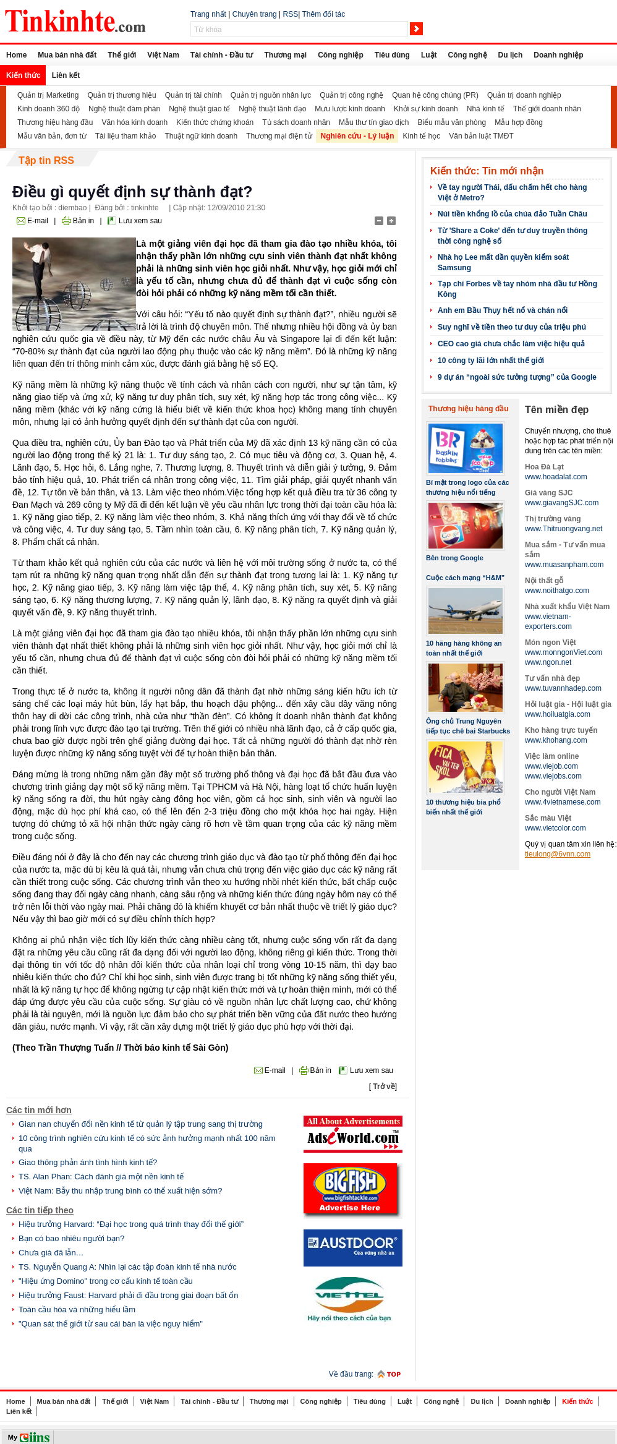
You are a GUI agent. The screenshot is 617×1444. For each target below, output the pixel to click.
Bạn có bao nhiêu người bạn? (71, 1238)
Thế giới (122, 55)
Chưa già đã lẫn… (51, 1252)
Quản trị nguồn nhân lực (271, 95)
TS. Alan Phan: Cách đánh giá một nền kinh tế (101, 1176)
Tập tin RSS (46, 160)
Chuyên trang (254, 14)
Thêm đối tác (323, 14)
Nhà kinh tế (485, 109)
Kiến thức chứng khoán (214, 122)
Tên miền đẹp (557, 409)
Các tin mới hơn (39, 1110)
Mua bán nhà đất (67, 55)
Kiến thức (23, 75)
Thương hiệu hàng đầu (55, 122)
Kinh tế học (422, 136)
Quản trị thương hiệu (121, 95)
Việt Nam (163, 55)
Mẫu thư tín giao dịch (374, 122)
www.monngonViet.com (563, 652)
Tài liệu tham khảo (125, 136)
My (12, 1437)
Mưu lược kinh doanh (350, 109)
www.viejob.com (551, 766)
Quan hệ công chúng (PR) (435, 95)
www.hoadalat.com (556, 476)
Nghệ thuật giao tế (199, 109)
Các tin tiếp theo (40, 1210)
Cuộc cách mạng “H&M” (465, 577)
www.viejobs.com (553, 776)
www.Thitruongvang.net (563, 528)
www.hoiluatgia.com (557, 714)
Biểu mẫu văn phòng (451, 122)
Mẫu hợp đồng (519, 122)
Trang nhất (208, 14)
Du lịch (510, 55)
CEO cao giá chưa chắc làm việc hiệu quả (511, 344)
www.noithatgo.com (557, 590)
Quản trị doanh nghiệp (524, 95)
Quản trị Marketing (48, 95)
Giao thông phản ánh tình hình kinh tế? (88, 1162)
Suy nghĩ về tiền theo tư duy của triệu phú (512, 327)
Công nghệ (467, 55)
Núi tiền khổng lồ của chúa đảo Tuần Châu (512, 214)
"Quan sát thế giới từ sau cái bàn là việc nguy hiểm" (111, 1323)
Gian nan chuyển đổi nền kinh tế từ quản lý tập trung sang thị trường (141, 1124)
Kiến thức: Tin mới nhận (487, 171)
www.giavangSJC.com (561, 502)
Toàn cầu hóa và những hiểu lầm (77, 1309)
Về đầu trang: (351, 1374)
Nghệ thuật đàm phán (124, 109)
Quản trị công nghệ (351, 95)
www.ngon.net (548, 662)
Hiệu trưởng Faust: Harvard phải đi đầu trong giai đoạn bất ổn (129, 1295)
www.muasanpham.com (564, 564)
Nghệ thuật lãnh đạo (272, 109)
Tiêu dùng (392, 55)
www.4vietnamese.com (563, 802)
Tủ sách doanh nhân (296, 122)
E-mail (37, 220)
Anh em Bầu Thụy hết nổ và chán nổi (503, 310)
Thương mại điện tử (279, 136)
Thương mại (285, 55)
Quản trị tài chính (193, 95)
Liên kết (66, 75)
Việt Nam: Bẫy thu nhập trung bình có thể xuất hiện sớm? (120, 1190)
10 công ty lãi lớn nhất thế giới (491, 360)
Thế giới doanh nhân (547, 109)
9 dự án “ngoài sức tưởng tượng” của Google (517, 377)
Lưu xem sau (140, 220)
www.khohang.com (556, 740)
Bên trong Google (454, 558)
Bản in (83, 220)
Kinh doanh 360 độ (48, 109)
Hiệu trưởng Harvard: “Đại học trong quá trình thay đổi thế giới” (131, 1224)
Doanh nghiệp (558, 55)
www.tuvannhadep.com (563, 688)
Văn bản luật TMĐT (481, 136)
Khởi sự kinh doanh (426, 109)
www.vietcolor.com (555, 828)
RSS (291, 14)
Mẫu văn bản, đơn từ (52, 136)
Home (16, 55)
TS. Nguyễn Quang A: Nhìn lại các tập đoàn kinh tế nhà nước (128, 1266)
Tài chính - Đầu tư (221, 55)
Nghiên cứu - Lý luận (357, 136)
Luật (429, 55)
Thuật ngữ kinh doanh (200, 136)
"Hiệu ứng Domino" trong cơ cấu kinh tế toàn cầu (106, 1281)
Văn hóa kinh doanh (134, 122)
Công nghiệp (341, 55)
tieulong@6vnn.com (557, 854)
